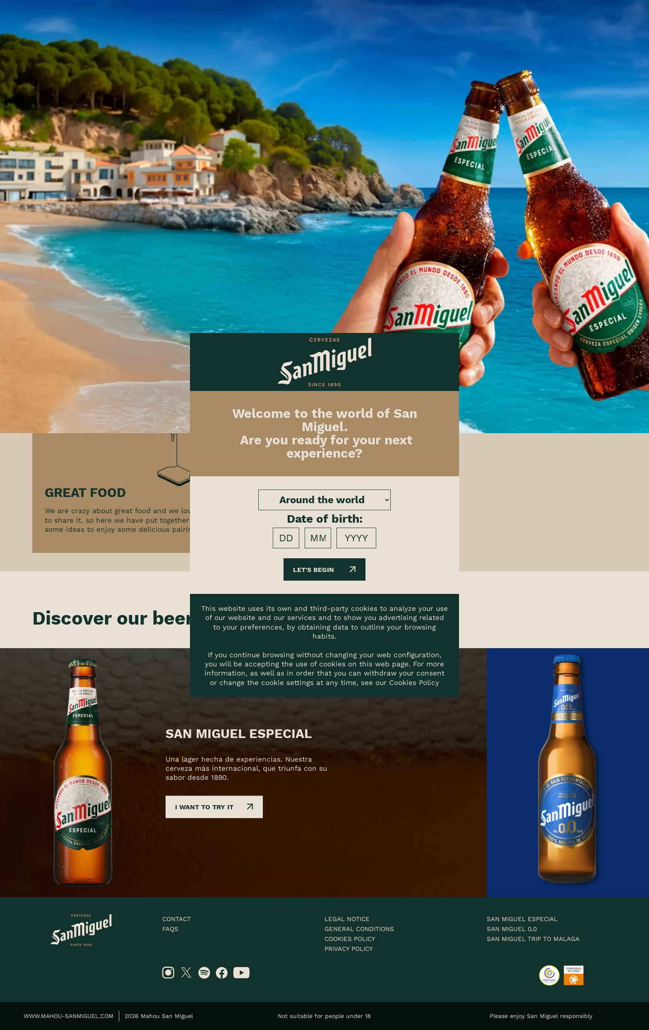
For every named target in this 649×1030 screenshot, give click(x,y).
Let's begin (324, 570)
